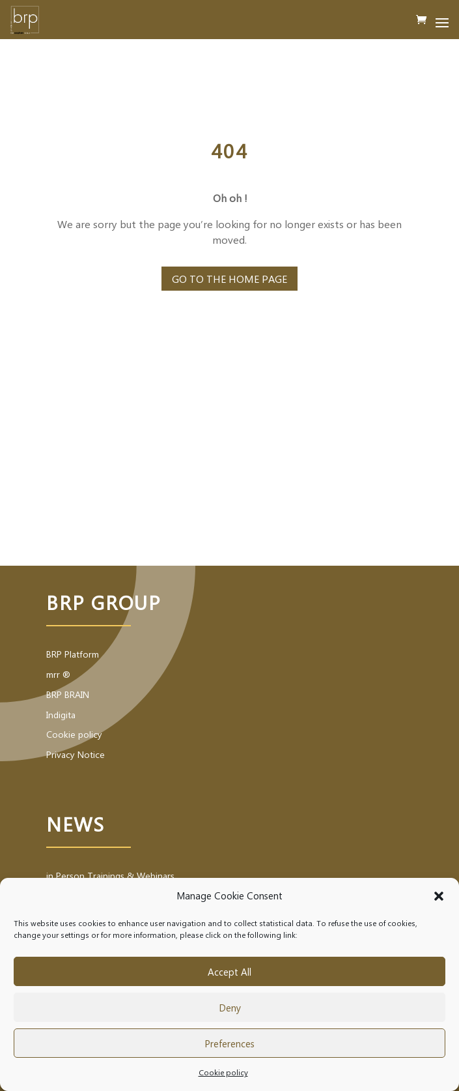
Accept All (229, 971)
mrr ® (58, 674)
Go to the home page (229, 278)
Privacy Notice (75, 754)
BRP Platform (72, 654)
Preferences (229, 1043)
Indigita (61, 714)
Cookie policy (223, 1072)
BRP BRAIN (67, 694)
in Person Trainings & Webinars (110, 875)
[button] (438, 896)
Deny (230, 1007)
